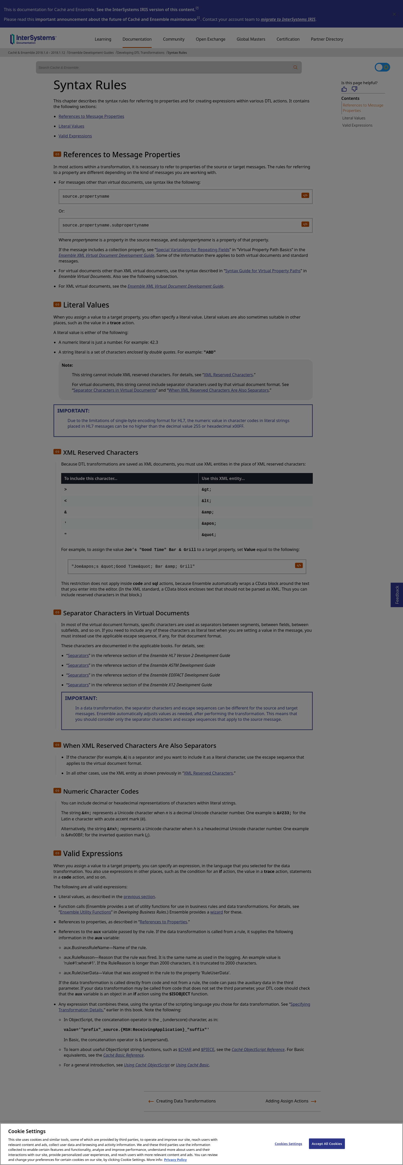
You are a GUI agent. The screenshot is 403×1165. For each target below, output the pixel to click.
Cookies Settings (288, 1150)
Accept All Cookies (327, 1150)
